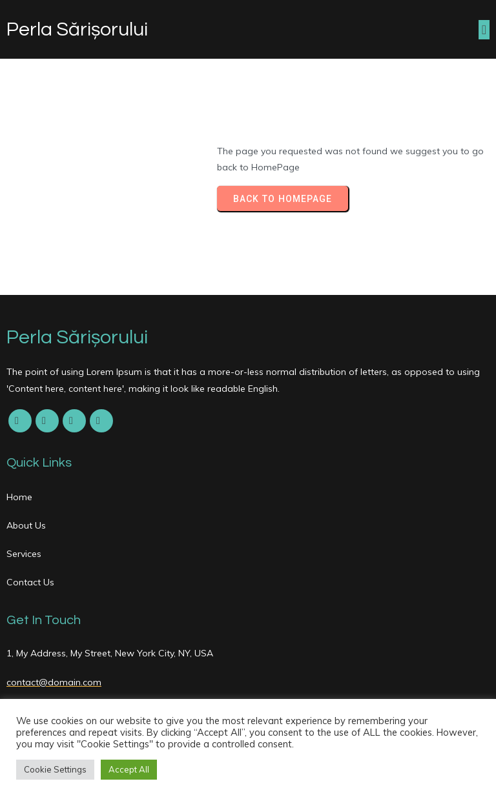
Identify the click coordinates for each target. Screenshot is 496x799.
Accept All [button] (128, 769)
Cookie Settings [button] (55, 769)
